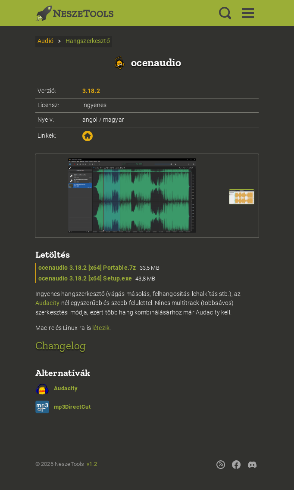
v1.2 (92, 464)
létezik (100, 328)
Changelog (60, 345)
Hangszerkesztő (88, 41)
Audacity (47, 303)
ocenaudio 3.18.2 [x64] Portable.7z (87, 267)
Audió (45, 41)
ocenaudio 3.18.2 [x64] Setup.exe (85, 278)
